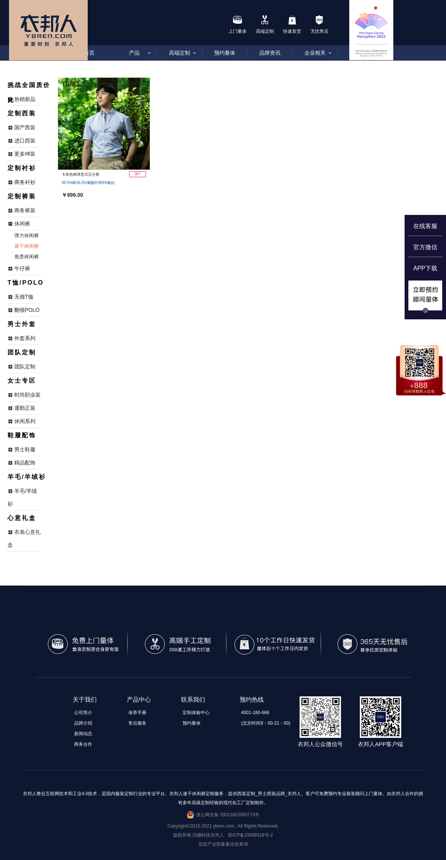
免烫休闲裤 (26, 256)
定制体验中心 (196, 712)
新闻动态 (83, 733)
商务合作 (83, 744)
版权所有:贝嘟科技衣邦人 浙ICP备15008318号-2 (223, 835)
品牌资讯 (269, 53)
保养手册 (137, 712)
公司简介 (83, 712)
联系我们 (193, 699)
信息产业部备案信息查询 (223, 844)
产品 (134, 53)
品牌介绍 (83, 723)
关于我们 (85, 699)
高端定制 (179, 53)
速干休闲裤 (26, 246)
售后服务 (137, 723)
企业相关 (315, 53)
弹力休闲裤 (26, 235)
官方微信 (425, 247)
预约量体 (224, 53)
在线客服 (425, 226)
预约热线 (252, 699)
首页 (89, 53)
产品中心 (139, 699)
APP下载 (425, 268)
